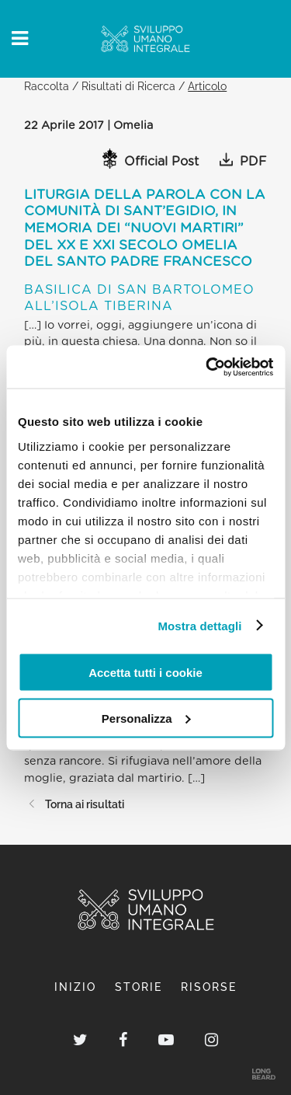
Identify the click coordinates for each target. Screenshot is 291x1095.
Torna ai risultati (74, 804)
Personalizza (146, 717)
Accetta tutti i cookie (145, 672)
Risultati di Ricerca (128, 85)
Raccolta (46, 85)
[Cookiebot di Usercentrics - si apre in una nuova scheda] (207, 367)
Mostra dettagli (199, 625)
